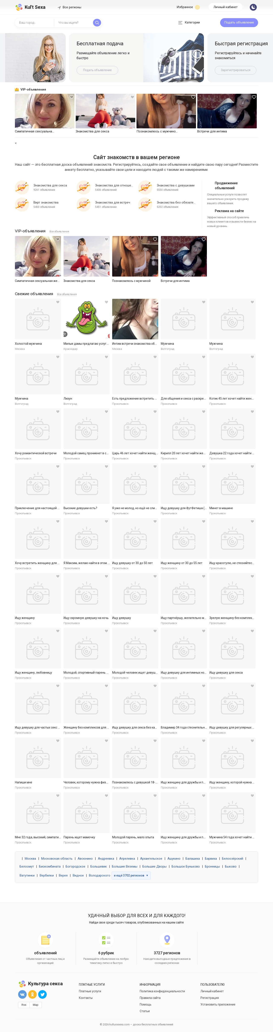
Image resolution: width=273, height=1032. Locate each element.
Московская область (57, 858)
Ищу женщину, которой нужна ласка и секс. (239, 782)
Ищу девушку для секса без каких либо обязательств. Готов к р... (157, 727)
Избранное (188, 7)
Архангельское (151, 858)
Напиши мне (23, 782)
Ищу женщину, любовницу (33, 672)
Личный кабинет (225, 7)
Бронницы (212, 866)
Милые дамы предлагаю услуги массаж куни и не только (104, 343)
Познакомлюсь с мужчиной (131, 281)
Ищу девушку (121, 618)
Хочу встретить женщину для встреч (41, 563)
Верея (63, 875)
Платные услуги (90, 991)
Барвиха (211, 858)
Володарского (99, 875)
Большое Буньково (186, 866)
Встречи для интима (175, 281)
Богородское (75, 866)
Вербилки (47, 875)
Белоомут (27, 866)
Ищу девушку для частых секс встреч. (41, 727)
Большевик (98, 866)
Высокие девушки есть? (80, 508)
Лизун (68, 398)
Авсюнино (85, 858)
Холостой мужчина (28, 343)
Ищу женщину (25, 618)
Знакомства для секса (79, 281)
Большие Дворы (154, 866)
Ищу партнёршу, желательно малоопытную (191, 618)
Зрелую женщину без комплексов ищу (236, 618)
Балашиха (193, 858)
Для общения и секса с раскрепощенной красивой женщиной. (204, 398)
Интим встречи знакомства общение (138, 343)
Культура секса (40, 983)
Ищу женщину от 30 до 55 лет (181, 563)
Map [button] (35, 1004)
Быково (231, 866)
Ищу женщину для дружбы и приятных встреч (193, 782)
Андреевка (106, 858)
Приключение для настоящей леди (39, 508)
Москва (30, 858)
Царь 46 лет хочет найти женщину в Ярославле (145, 453)
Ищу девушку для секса (226, 672)
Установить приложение (217, 1004)
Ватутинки (27, 875)
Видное (78, 875)
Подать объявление (239, 22)
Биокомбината (50, 866)
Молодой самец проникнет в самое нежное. (95, 453)
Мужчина (167, 343)
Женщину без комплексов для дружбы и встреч (97, 727)
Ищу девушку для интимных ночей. (185, 672)
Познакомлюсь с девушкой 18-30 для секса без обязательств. (155, 782)
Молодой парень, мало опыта (133, 837)
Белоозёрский (232, 858)
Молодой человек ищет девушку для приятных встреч (150, 672)
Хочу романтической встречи (36, 453)
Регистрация (209, 998)
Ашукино (173, 858)
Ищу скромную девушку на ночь (86, 618)
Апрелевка (127, 858)
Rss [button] (24, 1004)
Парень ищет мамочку (79, 837)
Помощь (145, 1004)
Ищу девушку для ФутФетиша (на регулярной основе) (199, 508)
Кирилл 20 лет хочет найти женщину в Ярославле (196, 453)
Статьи (145, 1011)
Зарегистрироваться (235, 70)
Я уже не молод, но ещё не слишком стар (141, 508)
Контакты (86, 998)
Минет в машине (221, 508)
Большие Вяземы (124, 866)
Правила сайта (150, 998)
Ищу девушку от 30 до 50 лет (132, 563)
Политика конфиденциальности (162, 991)
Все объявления (59, 231)
